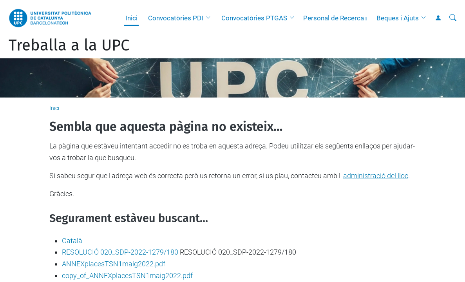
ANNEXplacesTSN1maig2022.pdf (113, 264)
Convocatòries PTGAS (254, 18)
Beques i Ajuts (397, 18)
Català (72, 241)
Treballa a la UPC (69, 45)
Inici (131, 18)
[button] (209, 18)
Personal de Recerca (333, 18)
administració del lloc (375, 176)
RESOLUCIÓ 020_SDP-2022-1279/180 (120, 252)
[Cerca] (452, 18)
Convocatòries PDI (175, 18)
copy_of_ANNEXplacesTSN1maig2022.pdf (127, 275)
